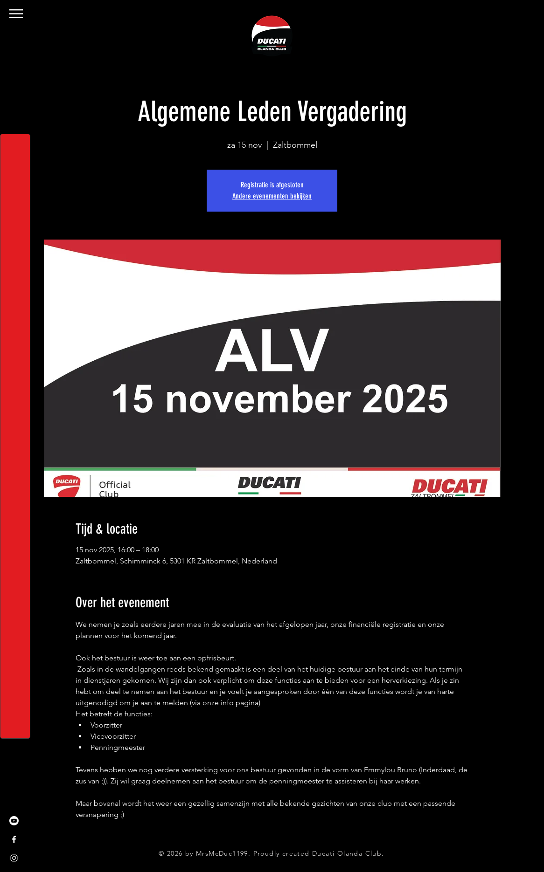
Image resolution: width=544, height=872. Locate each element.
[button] (16, 13)
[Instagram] (14, 858)
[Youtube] (14, 820)
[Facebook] (14, 839)
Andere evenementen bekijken (272, 196)
